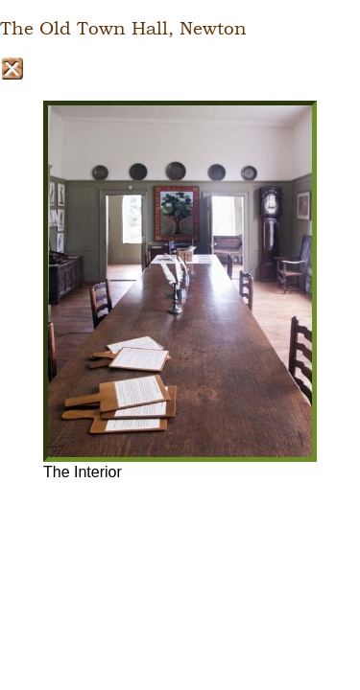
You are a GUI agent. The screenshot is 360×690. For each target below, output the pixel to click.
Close (12, 69)
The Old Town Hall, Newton (123, 28)
